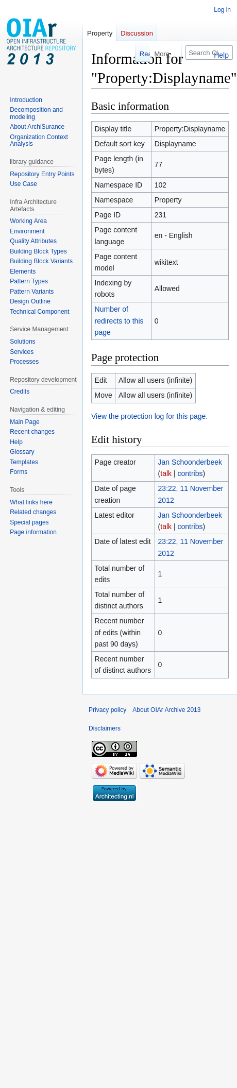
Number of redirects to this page (119, 320)
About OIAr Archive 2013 (166, 709)
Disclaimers (105, 728)
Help (221, 55)
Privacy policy (107, 709)
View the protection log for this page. (149, 416)
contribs (189, 473)
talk (166, 473)
